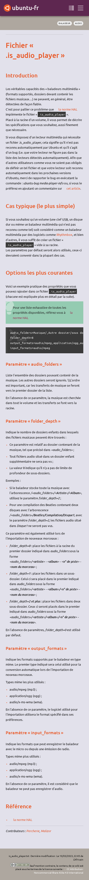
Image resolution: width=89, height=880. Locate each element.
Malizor (46, 831)
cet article (73, 188)
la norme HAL (67, 109)
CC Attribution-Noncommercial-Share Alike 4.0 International (58, 870)
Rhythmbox (64, 235)
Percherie (32, 831)
